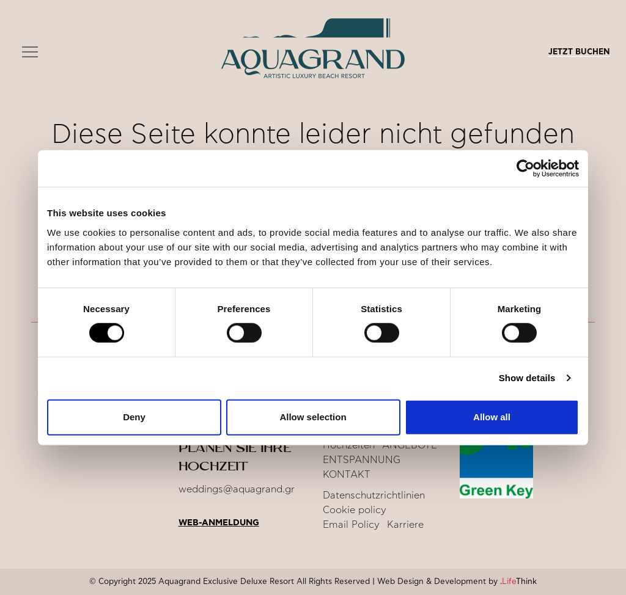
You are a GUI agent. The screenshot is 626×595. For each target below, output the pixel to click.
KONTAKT (346, 475)
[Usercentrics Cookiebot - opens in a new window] (525, 168)
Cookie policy (354, 510)
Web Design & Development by (457, 582)
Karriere (405, 525)
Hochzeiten (349, 445)
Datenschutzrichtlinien (374, 495)
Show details (527, 378)
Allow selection (312, 417)
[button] (30, 52)
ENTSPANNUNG (361, 460)
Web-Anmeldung (219, 523)
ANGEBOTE (409, 445)
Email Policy (351, 525)
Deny (134, 417)
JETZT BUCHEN (579, 52)
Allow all (491, 417)
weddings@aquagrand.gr (237, 489)
